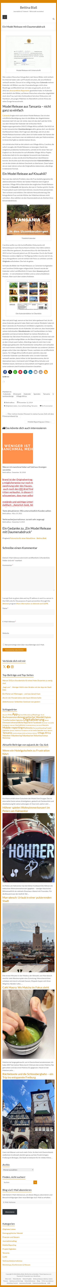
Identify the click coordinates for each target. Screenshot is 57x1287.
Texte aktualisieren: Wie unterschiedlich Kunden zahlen (26, 511)
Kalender (27, 394)
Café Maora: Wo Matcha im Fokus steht (25, 987)
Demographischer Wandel (12, 1233)
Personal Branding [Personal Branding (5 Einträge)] (39, 728)
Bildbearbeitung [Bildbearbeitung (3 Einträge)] (27, 714)
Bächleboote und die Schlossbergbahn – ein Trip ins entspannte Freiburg (27, 1075)
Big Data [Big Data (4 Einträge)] (20, 715)
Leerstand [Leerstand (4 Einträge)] (39, 725)
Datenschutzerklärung (39, 1283)
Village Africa (21, 396)
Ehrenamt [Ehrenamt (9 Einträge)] (6, 722)
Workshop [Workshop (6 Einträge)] (6, 738)
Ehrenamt (17, 394)
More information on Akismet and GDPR (32, 603)
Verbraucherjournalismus (12, 1261)
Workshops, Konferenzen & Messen (16, 1265)
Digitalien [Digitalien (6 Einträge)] (19, 720)
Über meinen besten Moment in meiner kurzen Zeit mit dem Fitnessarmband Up (28, 415)
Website (5, 633)
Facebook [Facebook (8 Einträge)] (37, 722)
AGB (48, 1283)
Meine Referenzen (30, 1281)
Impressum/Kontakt (25, 1283)
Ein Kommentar (47, 406)
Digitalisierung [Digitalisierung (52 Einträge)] (33, 719)
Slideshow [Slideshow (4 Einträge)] (18, 730)
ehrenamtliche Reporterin (19, 90)
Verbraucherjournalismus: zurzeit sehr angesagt (23, 519)
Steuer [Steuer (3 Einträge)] (45, 730)
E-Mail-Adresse (9, 621)
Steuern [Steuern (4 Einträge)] (50, 730)
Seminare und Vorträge (16, 1281)
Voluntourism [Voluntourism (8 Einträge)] (27, 735)
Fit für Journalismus (47, 1281)
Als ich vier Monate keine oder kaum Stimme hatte (21, 698)
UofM (4, 1257)
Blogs (38, 1281)
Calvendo (6, 115)
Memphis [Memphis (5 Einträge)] (45, 725)
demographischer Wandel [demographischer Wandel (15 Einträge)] (30, 717)
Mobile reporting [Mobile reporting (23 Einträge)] (12, 727)
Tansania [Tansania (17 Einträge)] (7, 732)
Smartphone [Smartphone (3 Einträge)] (24, 730)
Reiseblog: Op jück (12, 1283)
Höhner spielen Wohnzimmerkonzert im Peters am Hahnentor (26, 809)
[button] (5, 372)
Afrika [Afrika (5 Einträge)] (9, 715)
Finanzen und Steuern (10, 1237)
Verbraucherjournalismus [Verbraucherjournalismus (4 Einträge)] (29, 733)
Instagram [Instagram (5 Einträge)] (6, 725)
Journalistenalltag (24, 406)
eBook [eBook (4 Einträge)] (47, 720)
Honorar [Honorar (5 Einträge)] (44, 723)
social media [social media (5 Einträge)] (32, 730)
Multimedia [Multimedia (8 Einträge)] (27, 728)
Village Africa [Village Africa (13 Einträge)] (44, 732)
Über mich (8, 1279)
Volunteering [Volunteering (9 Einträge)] (16, 735)
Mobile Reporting (9, 1245)
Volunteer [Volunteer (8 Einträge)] (6, 735)
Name (5, 608)
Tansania (46, 394)
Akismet (5, 603)
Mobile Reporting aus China (40, 422)
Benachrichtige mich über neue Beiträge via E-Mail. (24, 645)
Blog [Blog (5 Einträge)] (34, 715)
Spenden (37, 394)
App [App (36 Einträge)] (15, 714)
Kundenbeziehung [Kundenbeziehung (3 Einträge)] (31, 725)
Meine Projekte (27, 1279)
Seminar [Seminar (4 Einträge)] (12, 730)
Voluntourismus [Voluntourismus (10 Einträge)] (41, 735)
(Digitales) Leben (11, 406)
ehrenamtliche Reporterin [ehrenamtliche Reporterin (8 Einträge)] (21, 722)
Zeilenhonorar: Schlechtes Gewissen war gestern (21, 702)
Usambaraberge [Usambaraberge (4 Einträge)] (17, 733)
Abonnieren (9, 1212)
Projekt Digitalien (9, 1249)
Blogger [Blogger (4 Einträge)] (38, 715)
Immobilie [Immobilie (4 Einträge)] (51, 723)
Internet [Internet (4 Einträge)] (12, 725)
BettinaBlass (10, 402)
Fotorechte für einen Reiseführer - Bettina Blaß (28, 538)
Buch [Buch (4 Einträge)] (42, 715)
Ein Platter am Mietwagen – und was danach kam (21, 694)
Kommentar (7, 565)
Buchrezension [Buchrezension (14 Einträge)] (9, 717)
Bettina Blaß (28, 7)
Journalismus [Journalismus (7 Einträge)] (20, 725)
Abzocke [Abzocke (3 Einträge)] (4, 714)
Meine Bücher (17, 1279)
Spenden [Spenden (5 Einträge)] (40, 730)
